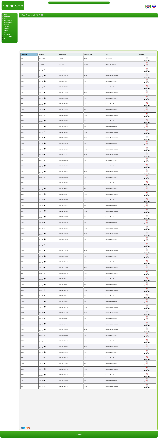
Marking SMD (8, 36)
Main (5, 14)
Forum (6, 39)
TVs (5, 32)
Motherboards (8, 20)
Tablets (6, 30)
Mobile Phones (8, 22)
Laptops (6, 26)
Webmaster (79, 434)
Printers (6, 28)
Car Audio (7, 16)
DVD (5, 18)
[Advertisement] (9, 78)
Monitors (6, 24)
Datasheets (7, 34)
